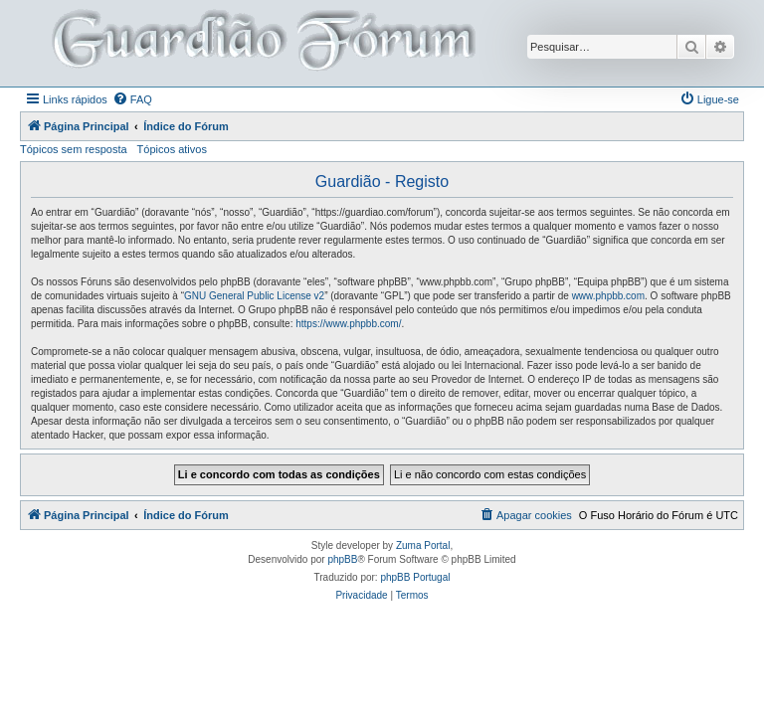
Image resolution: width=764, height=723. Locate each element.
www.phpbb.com (608, 295)
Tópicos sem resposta (73, 149)
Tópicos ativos (172, 149)
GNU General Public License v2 (254, 295)
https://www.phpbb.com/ (348, 323)
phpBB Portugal (415, 577)
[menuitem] (132, 99)
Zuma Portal (423, 545)
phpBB (342, 559)
